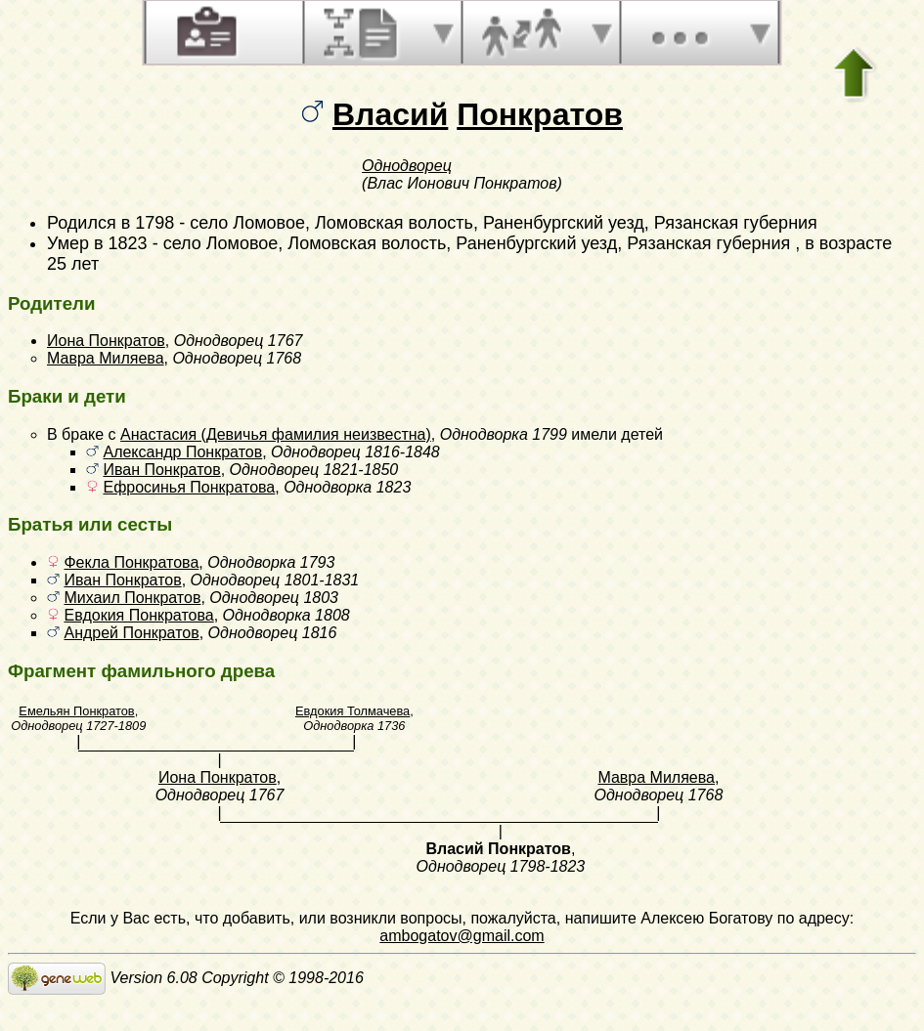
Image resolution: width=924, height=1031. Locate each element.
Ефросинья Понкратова (189, 487)
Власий (390, 114)
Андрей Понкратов (131, 632)
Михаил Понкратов (132, 597)
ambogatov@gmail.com (461, 935)
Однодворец (407, 165)
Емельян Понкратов (76, 711)
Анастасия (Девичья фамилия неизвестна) (275, 434)
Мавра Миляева (105, 358)
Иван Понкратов (161, 469)
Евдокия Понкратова (138, 615)
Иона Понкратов (106, 340)
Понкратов (540, 114)
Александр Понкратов (182, 452)
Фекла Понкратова (131, 562)
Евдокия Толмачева (352, 711)
